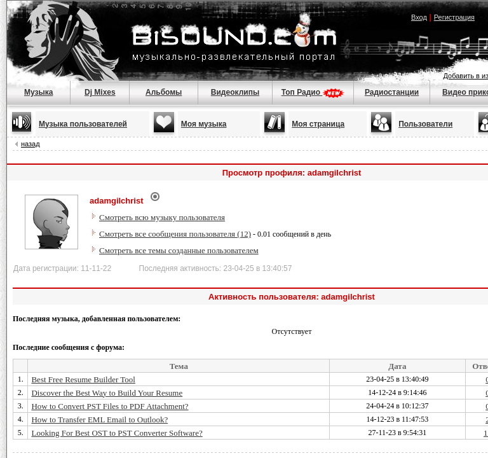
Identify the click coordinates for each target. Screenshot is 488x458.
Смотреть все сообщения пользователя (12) (175, 234)
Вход (419, 17)
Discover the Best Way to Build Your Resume (106, 393)
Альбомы (164, 92)
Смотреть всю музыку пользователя (162, 217)
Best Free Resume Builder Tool (83, 379)
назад (30, 144)
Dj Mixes (100, 92)
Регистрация (454, 17)
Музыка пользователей (83, 124)
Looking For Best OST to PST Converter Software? (116, 433)
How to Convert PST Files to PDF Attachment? (109, 406)
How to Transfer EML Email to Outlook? (99, 419)
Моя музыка (204, 124)
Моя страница (318, 124)
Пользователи (425, 124)
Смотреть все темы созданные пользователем (179, 250)
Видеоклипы (235, 92)
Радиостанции (392, 92)
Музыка (38, 92)
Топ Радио (313, 92)
